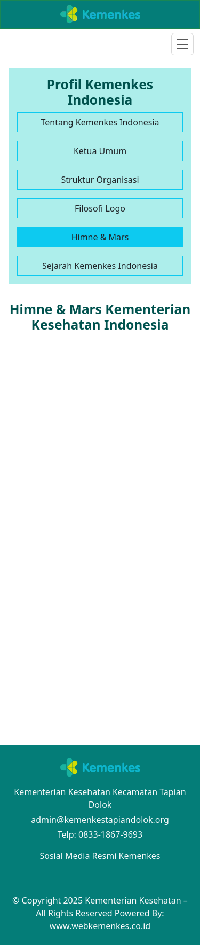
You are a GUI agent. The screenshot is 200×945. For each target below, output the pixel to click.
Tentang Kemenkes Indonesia (100, 122)
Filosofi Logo (100, 208)
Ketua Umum (100, 151)
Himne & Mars (100, 237)
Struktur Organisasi (100, 179)
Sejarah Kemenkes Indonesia (100, 266)
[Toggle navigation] (182, 44)
